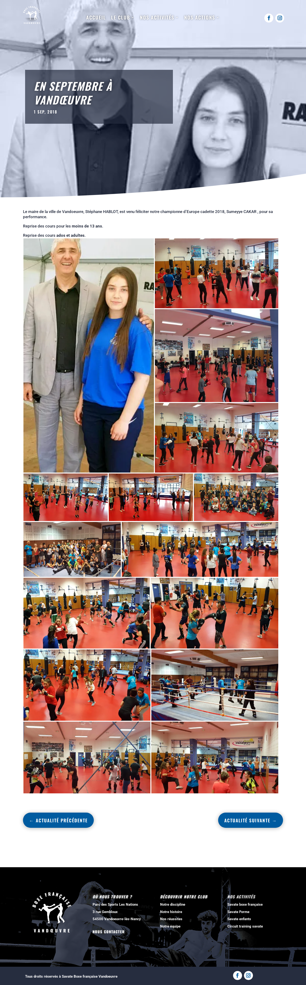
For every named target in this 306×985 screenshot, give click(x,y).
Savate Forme (238, 912)
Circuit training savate (245, 926)
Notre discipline (172, 904)
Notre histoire (171, 912)
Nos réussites (171, 919)
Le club (120, 17)
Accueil (96, 17)
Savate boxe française (245, 904)
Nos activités (157, 17)
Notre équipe (170, 926)
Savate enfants (239, 919)
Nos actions (199, 17)
